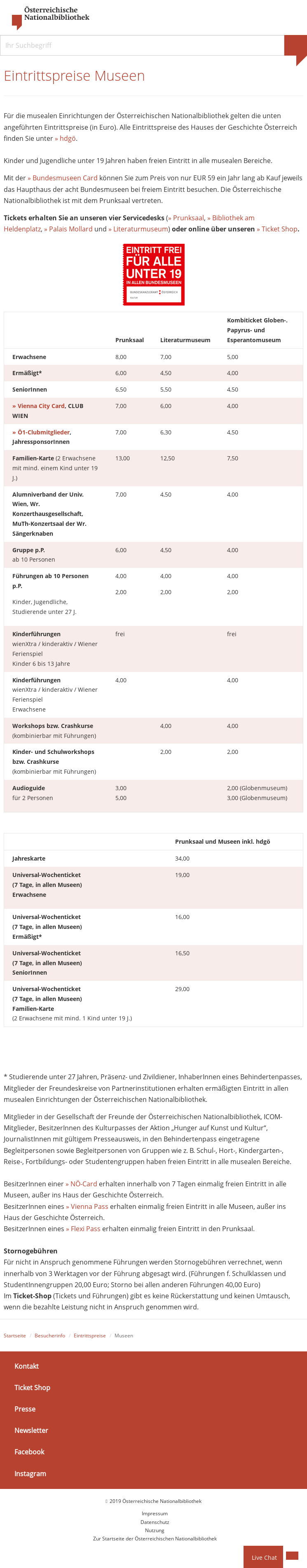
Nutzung (154, 1530)
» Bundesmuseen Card (63, 177)
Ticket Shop (32, 1387)
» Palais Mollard (68, 228)
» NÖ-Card (81, 1183)
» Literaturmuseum (138, 228)
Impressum (155, 1513)
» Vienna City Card (38, 406)
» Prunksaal (186, 217)
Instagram (30, 1473)
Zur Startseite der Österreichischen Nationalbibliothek (155, 1538)
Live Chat (264, 1557)
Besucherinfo (50, 1335)
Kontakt (26, 1365)
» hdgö (65, 138)
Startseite (15, 1335)
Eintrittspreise (90, 1335)
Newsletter (31, 1430)
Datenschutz (155, 1522)
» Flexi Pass (83, 1228)
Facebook (29, 1451)
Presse (24, 1409)
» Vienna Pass (87, 1206)
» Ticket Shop (277, 228)
